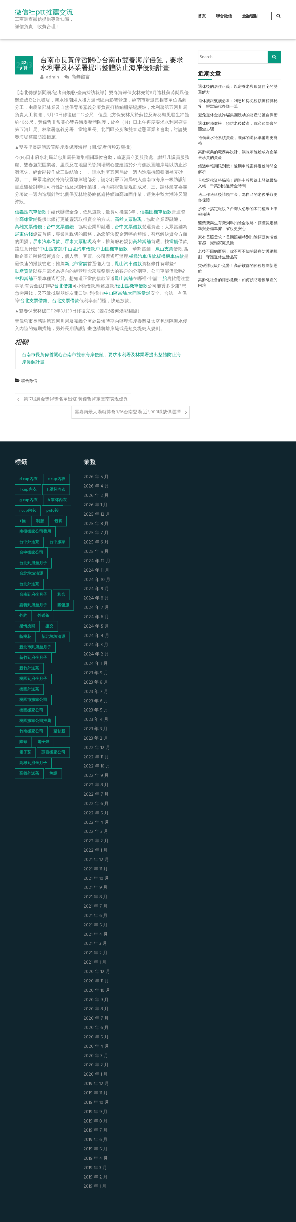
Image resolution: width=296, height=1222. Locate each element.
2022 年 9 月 (96, 776)
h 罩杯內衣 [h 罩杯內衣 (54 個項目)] (57, 500)
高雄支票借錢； (31, 227)
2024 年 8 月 (96, 598)
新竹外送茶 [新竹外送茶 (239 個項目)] (29, 668)
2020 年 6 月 (96, 1028)
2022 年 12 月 (96, 748)
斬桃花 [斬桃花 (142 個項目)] (25, 637)
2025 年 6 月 (96, 542)
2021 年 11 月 (95, 869)
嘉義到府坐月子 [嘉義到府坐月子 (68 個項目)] (33, 605)
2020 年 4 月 (96, 1046)
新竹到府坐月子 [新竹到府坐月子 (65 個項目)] (33, 658)
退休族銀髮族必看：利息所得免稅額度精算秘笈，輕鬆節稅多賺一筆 (238, 104)
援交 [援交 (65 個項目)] (49, 626)
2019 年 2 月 (95, 1177)
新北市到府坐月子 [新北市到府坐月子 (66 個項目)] (35, 647)
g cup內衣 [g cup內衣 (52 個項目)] (28, 500)
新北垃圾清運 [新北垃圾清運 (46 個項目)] (53, 637)
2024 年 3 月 (95, 645)
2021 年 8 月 (95, 897)
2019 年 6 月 (95, 1140)
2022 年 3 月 (95, 832)
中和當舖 (24, 279)
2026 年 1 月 (95, 505)
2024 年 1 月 (95, 664)
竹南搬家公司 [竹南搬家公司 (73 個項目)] (31, 731)
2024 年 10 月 (96, 580)
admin (49, 77)
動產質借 (24, 271)
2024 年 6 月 (96, 617)
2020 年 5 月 (96, 1037)
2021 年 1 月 (94, 962)
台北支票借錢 (33, 301)
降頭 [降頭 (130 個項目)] (23, 742)
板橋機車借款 (170, 256)
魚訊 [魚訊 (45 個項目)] (53, 773)
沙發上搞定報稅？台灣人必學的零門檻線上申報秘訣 (238, 212)
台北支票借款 (65, 301)
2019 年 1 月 (94, 1186)
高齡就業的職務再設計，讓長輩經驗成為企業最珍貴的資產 (238, 155)
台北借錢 (63, 286)
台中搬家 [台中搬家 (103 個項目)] (57, 542)
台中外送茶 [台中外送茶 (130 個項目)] (29, 542)
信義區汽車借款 (31, 212)
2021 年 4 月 (95, 934)
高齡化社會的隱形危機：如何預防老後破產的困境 (238, 283)
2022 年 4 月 (96, 822)
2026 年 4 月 (96, 486)
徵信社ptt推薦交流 (44, 12)
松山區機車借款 (132, 286)
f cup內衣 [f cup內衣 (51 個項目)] (28, 489)
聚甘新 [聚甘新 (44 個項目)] (59, 731)
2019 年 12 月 (96, 1084)
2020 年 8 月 (96, 1009)
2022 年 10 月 (96, 766)
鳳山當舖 (124, 279)
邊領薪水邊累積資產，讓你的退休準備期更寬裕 (238, 141)
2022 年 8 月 (96, 785)
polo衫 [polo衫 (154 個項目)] (52, 510)
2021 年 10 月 (96, 878)
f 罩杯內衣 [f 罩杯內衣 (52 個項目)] (56, 489)
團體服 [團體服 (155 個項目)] (63, 605)
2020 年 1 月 (95, 1074)
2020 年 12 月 (96, 972)
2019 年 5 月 (95, 1149)
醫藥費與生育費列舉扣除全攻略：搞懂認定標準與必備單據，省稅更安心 (238, 226)
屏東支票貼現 (78, 242)
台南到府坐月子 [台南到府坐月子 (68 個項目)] (33, 595)
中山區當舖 (51, 249)
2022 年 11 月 (96, 757)
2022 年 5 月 (96, 813)
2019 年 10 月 (96, 1102)
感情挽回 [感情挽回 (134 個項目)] (27, 626)
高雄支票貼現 (128, 219)
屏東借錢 (24, 234)
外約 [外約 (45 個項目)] (23, 616)
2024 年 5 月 (96, 626)
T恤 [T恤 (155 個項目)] (22, 521)
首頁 (202, 16)
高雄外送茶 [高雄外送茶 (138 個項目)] (29, 773)
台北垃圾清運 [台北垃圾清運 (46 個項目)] (31, 573)
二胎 (162, 279)
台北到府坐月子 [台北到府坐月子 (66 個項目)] (33, 563)
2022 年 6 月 (96, 804)
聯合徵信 (224, 16)
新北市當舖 (76, 264)
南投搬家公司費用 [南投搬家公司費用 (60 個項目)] (35, 531)
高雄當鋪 (28, 219)
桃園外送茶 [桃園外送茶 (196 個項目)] (29, 689)
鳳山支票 (164, 249)
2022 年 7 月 (96, 794)
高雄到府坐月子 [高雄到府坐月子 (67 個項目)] (33, 763)
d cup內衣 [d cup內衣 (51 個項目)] (28, 479)
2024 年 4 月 (96, 636)
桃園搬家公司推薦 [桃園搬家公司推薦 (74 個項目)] (35, 721)
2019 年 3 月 (95, 1168)
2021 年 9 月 (95, 888)
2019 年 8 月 (95, 1121)
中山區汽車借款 (79, 249)
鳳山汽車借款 (128, 264)
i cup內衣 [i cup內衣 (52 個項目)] (27, 510)
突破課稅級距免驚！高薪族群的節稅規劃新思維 (238, 269)
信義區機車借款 (156, 212)
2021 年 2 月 (95, 953)
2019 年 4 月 (95, 1158)
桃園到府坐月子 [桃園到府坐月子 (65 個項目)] (33, 679)
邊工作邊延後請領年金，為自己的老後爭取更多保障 (238, 198)
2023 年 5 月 (95, 710)
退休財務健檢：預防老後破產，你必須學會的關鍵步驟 (238, 126)
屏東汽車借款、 (49, 242)
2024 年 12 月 (96, 561)
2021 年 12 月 (96, 860)
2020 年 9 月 (96, 1000)
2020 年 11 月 (96, 981)
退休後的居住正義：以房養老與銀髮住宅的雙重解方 (238, 90)
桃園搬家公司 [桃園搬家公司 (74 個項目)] (31, 710)
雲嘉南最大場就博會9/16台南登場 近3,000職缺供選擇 (128, 412)
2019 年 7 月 (95, 1130)
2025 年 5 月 (96, 552)
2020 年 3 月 (95, 1056)
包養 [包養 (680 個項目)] (58, 521)
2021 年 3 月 (95, 944)
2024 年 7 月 (96, 608)
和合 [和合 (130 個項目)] (61, 595)
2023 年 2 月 (95, 738)
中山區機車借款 (112, 249)
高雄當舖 (142, 242)
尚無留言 (77, 77)
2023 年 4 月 (95, 720)
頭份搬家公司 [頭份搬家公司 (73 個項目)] (53, 752)
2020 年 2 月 (96, 1065)
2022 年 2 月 (96, 841)
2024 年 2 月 (96, 654)
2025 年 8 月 (96, 524)
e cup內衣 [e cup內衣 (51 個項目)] (56, 479)
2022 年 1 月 (95, 850)
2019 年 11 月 (95, 1093)
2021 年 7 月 (95, 906)
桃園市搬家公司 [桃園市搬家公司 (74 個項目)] (33, 700)
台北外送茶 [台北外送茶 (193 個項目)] (29, 584)
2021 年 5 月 (95, 925)
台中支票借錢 (60, 227)
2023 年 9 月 (95, 673)
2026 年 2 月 (96, 496)
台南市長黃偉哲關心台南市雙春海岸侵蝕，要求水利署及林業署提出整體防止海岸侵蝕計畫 (101, 358)
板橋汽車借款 (142, 256)
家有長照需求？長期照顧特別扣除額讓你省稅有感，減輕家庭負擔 (238, 240)
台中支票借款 (128, 227)
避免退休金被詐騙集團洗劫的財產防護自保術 (238, 115)
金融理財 (250, 16)
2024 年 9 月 (96, 589)
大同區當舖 (139, 293)
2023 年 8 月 (95, 682)
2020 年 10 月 (96, 990)
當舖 (173, 242)
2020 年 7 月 (96, 1018)
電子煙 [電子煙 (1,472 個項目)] (43, 742)
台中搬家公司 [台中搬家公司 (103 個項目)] (31, 552)
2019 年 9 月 (95, 1112)
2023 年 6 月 (95, 701)
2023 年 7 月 (95, 692)
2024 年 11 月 (96, 570)
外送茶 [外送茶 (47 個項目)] (43, 616)
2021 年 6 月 (95, 916)
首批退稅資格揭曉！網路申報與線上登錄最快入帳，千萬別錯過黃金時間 (238, 183)
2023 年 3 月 (95, 729)
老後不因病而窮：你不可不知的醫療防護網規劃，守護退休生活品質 (238, 254)
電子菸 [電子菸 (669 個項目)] (25, 752)
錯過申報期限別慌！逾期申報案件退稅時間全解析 (238, 169)
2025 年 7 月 (96, 533)
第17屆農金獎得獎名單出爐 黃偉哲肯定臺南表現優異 (76, 399)
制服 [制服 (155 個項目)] (40, 521)
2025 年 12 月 (96, 514)
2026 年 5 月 (96, 477)
